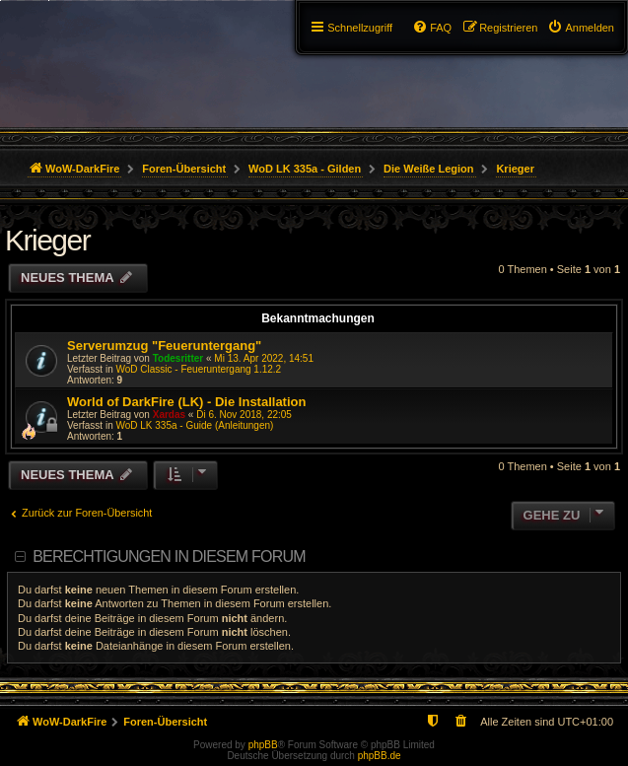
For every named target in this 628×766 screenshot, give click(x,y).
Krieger (47, 240)
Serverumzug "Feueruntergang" (164, 345)
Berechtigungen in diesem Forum (169, 556)
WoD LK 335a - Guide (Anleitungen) (194, 425)
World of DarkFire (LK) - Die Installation (186, 401)
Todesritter (178, 358)
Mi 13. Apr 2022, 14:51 (264, 358)
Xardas (169, 414)
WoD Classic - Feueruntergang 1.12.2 (198, 369)
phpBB (263, 744)
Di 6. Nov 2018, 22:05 (244, 414)
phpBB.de (379, 755)
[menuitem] (580, 27)
